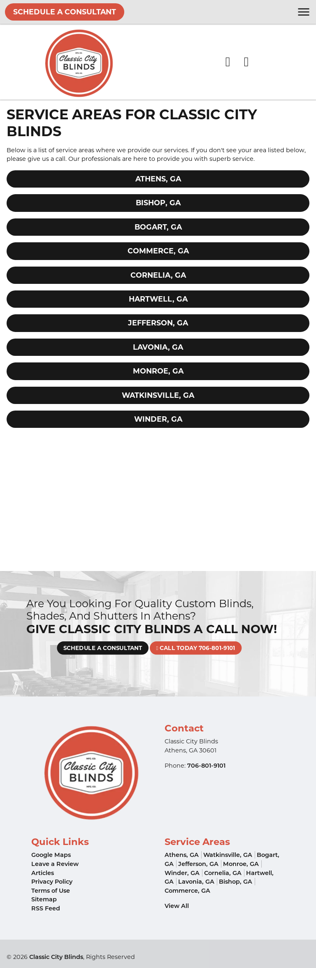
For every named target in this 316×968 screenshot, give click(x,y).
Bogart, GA (158, 227)
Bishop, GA (158, 202)
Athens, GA (158, 178)
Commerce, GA (158, 250)
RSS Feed (45, 908)
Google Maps (51, 855)
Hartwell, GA (158, 299)
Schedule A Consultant (64, 11)
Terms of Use (50, 890)
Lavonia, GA (158, 347)
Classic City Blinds (56, 957)
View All (177, 906)
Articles (42, 873)
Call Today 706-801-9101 (183, 648)
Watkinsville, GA (158, 395)
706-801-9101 (206, 765)
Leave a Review (55, 864)
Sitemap (44, 899)
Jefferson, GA (158, 322)
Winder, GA (158, 419)
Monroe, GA (158, 371)
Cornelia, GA (158, 275)
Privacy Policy (51, 881)
